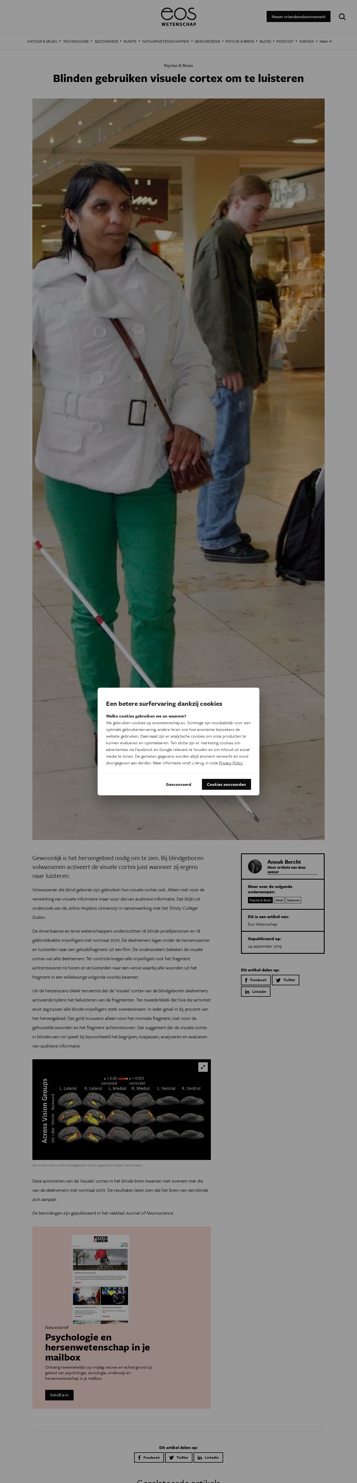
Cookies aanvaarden (226, 784)
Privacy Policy (231, 762)
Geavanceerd (178, 784)
